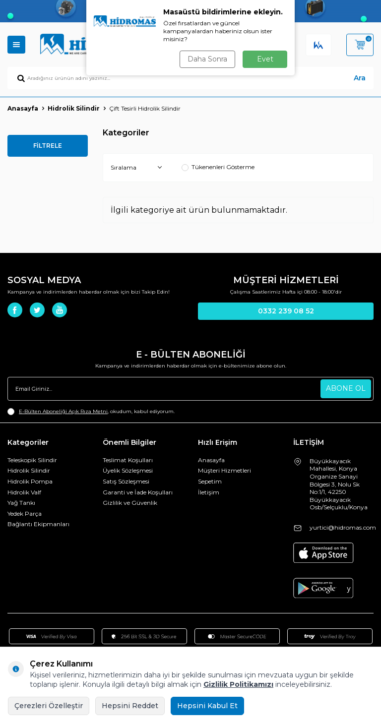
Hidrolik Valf (24, 492)
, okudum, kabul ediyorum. (91, 411)
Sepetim (210, 481)
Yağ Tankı (21, 502)
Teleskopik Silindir (32, 460)
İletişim (208, 492)
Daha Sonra (207, 59)
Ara (360, 77)
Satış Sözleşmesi (126, 481)
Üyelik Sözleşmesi (128, 470)
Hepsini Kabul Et (207, 705)
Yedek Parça (24, 513)
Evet (265, 59)
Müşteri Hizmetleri (224, 470)
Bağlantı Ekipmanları (38, 524)
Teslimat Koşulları (128, 460)
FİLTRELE (47, 145)
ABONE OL (346, 388)
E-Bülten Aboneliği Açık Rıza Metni (63, 411)
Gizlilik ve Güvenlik (130, 502)
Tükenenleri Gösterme (218, 167)
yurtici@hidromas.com (343, 527)
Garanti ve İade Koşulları (138, 492)
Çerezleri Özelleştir (48, 705)
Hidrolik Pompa (30, 481)
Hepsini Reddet (130, 705)
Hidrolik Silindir (74, 108)
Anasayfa (22, 108)
